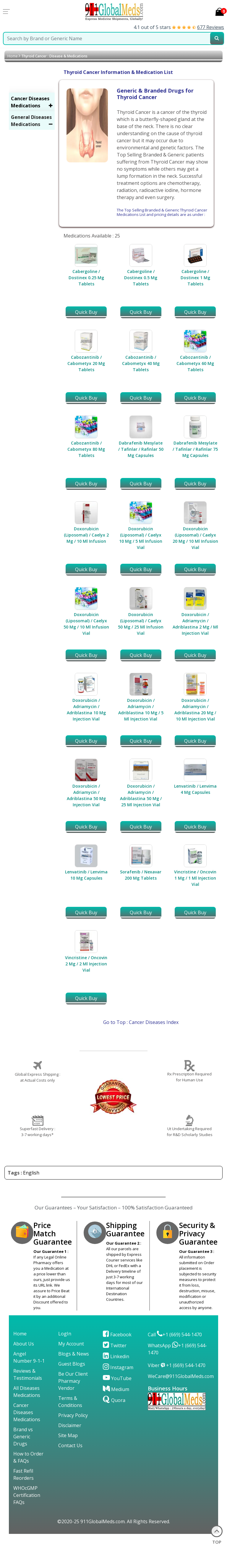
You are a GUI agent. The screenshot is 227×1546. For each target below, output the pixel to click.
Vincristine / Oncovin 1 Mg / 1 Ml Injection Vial (195, 878)
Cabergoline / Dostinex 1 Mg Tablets (195, 278)
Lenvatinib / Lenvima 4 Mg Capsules (195, 789)
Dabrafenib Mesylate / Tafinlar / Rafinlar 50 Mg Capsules (140, 449)
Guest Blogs (71, 1364)
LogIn (64, 1333)
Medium (116, 1389)
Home (12, 56)
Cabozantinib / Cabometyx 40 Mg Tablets (141, 363)
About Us (23, 1343)
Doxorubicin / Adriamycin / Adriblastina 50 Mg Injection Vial (86, 795)
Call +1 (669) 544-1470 (175, 1334)
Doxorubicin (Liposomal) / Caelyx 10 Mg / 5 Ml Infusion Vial (140, 538)
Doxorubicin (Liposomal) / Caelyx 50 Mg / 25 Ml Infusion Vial (140, 624)
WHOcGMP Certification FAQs (26, 1495)
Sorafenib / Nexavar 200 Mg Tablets (140, 875)
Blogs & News (73, 1353)
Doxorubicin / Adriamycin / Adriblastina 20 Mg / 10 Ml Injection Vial (195, 709)
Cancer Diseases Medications (26, 1412)
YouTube (117, 1378)
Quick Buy (86, 312)
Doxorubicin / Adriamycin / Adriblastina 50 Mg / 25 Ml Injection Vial (141, 795)
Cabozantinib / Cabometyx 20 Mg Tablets (86, 363)
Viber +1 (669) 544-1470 (176, 1365)
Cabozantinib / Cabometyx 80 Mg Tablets (86, 449)
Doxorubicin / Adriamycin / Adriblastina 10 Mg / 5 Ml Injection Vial (140, 709)
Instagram (118, 1367)
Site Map (68, 1435)
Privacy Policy (73, 1415)
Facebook (117, 1334)
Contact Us (70, 1445)
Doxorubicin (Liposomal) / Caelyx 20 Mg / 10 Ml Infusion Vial (195, 538)
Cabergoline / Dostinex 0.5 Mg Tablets (140, 278)
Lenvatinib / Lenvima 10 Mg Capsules (86, 875)
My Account (71, 1343)
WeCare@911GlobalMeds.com (181, 1376)
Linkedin (116, 1356)
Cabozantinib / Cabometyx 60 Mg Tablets (195, 363)
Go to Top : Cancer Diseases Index (141, 1022)
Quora (114, 1400)
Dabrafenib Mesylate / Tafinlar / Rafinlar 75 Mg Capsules (195, 449)
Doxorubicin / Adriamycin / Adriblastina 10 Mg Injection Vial (86, 709)
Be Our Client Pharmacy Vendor (73, 1381)
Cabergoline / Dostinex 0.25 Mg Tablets (86, 278)
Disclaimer (69, 1425)
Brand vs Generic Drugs (23, 1436)
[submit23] (216, 38)
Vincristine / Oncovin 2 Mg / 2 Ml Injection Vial (86, 964)
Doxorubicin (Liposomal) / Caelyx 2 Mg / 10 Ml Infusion (86, 535)
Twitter (115, 1345)
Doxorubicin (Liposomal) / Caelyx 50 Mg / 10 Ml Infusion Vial (86, 624)
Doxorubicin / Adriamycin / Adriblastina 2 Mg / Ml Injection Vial (195, 624)
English (31, 1172)
